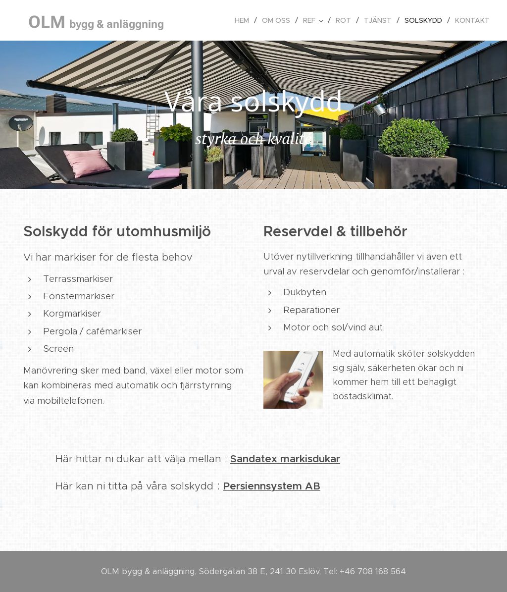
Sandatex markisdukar (285, 458)
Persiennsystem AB (271, 486)
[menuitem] (244, 20)
